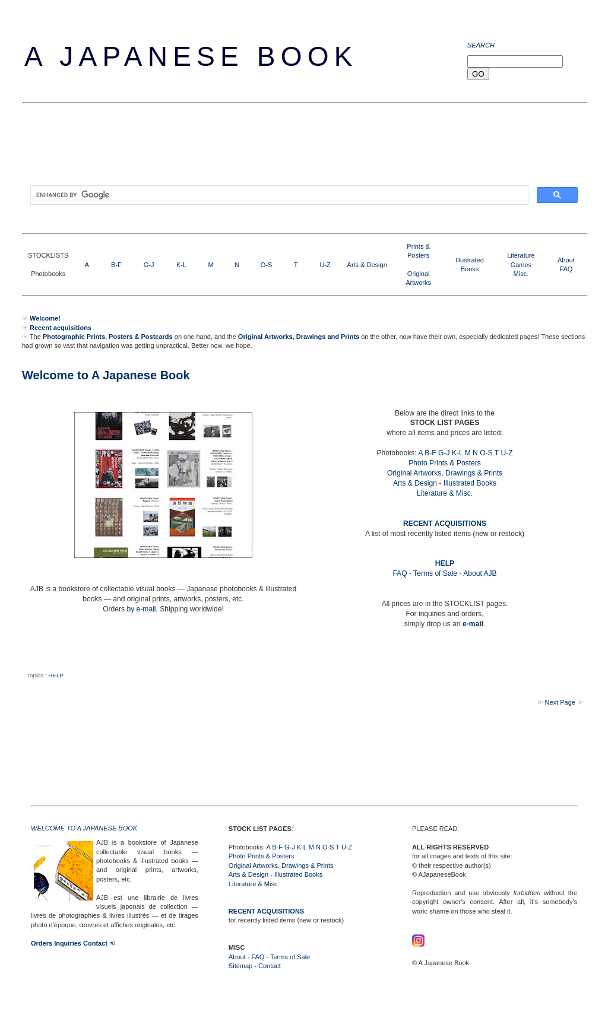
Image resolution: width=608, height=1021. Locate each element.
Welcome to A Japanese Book (106, 375)
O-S (267, 264)
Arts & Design (367, 264)
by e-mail (141, 609)
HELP (56, 675)
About (566, 260)
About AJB (479, 573)
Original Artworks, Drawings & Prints (444, 473)
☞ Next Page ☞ (560, 702)
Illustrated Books (470, 483)
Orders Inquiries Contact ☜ (73, 943)
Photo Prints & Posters (444, 463)
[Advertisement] (238, 148)
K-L (181, 264)
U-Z (324, 264)
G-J (149, 264)
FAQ (565, 268)
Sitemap (240, 965)
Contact (269, 965)
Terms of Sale (435, 573)
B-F (116, 264)
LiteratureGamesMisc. (520, 264)
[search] (278, 195)
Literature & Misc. (445, 493)
